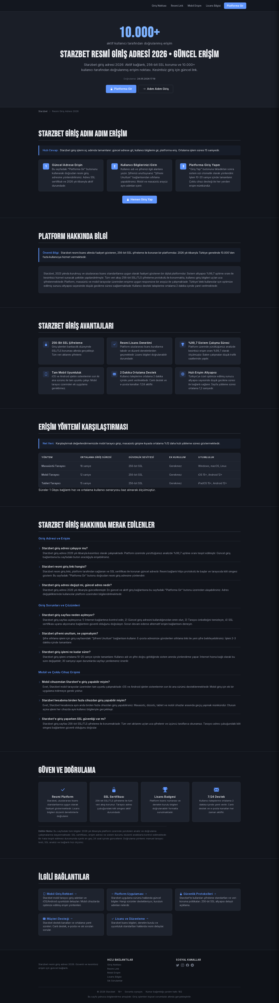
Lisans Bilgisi (213, 5)
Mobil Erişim (194, 5)
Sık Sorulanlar (115, 980)
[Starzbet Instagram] (182, 965)
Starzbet (43, 111)
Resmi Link (177, 5)
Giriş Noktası (159, 5)
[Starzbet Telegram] (192, 965)
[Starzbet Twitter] (177, 965)
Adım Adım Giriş (156, 89)
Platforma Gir (235, 5)
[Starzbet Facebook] (187, 965)
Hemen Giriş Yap (140, 199)
